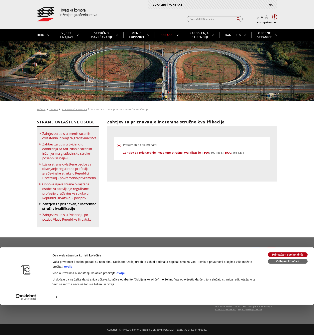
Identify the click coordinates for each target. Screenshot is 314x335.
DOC (228, 152)
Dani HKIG (235, 35)
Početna (41, 109)
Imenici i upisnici (139, 35)
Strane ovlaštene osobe (74, 109)
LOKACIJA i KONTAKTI (168, 4)
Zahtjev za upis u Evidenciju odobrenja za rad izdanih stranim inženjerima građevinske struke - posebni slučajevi (67, 151)
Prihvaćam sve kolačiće (287, 227)
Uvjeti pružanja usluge (250, 309)
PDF (206, 152)
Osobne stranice (267, 35)
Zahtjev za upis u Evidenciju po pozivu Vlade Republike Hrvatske (67, 217)
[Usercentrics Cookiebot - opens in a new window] (25, 270)
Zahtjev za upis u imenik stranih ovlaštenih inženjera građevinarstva (69, 135)
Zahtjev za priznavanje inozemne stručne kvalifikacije (119, 109)
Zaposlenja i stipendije (202, 35)
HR (271, 4)
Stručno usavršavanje (104, 35)
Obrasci (169, 35)
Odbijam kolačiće (287, 234)
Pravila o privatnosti (225, 309)
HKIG (43, 35)
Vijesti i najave (69, 35)
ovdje (68, 239)
